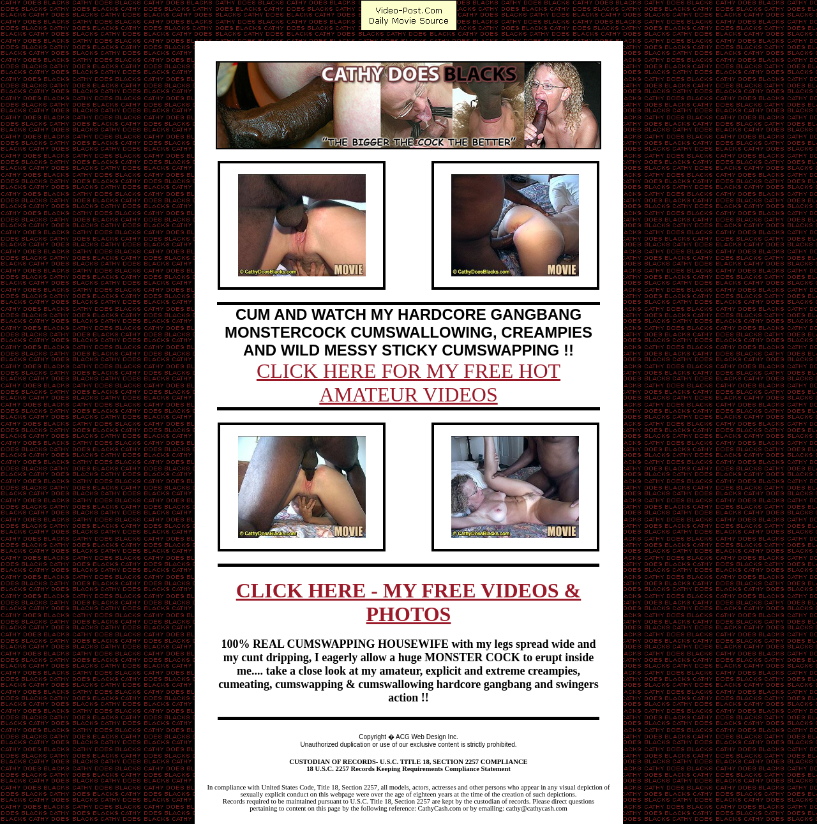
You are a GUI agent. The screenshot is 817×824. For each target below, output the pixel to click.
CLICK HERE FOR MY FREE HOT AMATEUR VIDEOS (408, 382)
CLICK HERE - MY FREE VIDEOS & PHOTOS (408, 602)
